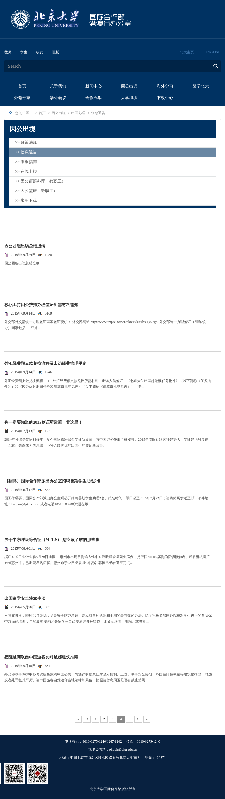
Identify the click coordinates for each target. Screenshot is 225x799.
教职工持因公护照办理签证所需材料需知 (41, 305)
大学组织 (129, 98)
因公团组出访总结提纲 (24, 246)
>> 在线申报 (26, 171)
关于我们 (58, 86)
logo (89, 19)
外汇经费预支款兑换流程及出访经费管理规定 (45, 363)
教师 (7, 52)
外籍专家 (22, 98)
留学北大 (200, 86)
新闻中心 (93, 86)
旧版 (55, 52)
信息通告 (98, 113)
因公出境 (129, 86)
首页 (22, 86)
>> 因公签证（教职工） (36, 191)
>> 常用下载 (26, 200)
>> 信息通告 (26, 152)
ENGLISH (213, 52)
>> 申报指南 (26, 162)
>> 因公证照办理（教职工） (40, 181)
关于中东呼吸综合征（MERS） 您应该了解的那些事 (51, 540)
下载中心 (165, 98)
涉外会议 (58, 98)
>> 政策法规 (26, 142)
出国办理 (78, 113)
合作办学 (93, 98)
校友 (39, 52)
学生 (23, 52)
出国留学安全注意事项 (24, 598)
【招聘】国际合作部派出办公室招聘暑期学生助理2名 (52, 481)
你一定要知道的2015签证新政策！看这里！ (43, 422)
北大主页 (187, 52)
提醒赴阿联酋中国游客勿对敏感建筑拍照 (41, 657)
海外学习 (165, 86)
